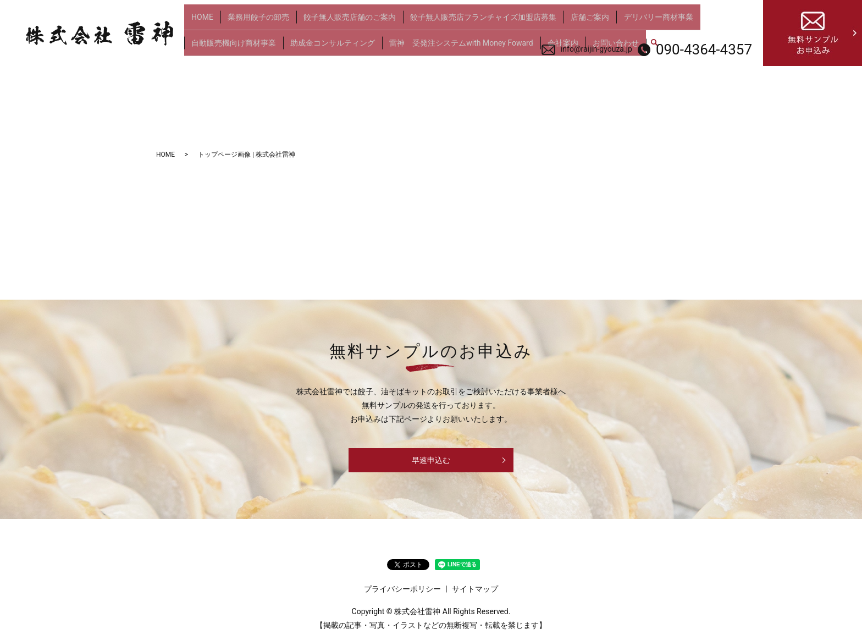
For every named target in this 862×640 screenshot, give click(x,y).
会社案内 (550, 38)
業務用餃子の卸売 (253, 20)
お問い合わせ (600, 38)
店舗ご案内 (574, 20)
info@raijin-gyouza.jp (596, 49)
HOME (201, 20)
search (636, 39)
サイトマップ (475, 588)
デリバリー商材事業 (638, 20)
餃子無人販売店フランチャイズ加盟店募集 (470, 20)
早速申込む (431, 460)
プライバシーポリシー (402, 588)
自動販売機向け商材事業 (232, 38)
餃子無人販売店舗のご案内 (341, 20)
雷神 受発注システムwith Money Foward (452, 38)
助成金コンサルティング (327, 38)
